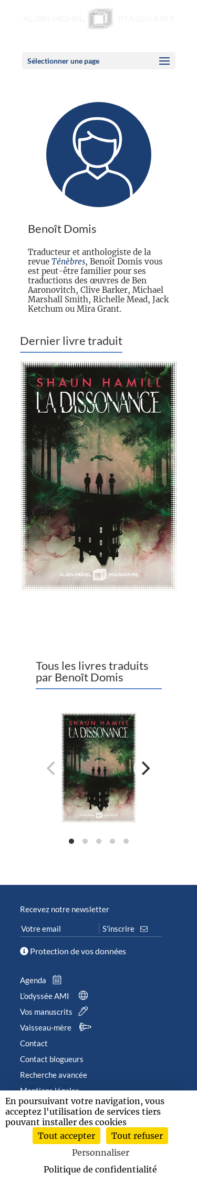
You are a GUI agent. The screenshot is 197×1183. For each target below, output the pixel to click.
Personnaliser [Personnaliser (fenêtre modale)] (100, 1152)
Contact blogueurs (52, 1059)
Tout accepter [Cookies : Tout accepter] (66, 1135)
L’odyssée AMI (56, 996)
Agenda (43, 980)
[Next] (145, 768)
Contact (34, 1043)
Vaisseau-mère (57, 1027)
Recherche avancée (53, 1074)
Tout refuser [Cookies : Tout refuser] (137, 1135)
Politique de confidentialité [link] (100, 1169)
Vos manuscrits (56, 1011)
